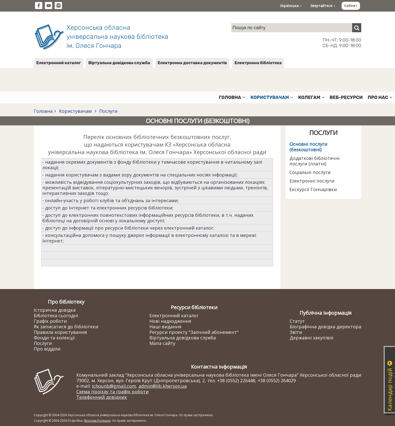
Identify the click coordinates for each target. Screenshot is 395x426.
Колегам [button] (311, 97)
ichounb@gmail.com (114, 386)
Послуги (107, 111)
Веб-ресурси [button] (346, 97)
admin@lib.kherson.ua (163, 386)
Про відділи (47, 349)
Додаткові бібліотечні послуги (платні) (314, 160)
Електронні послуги (311, 181)
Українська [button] (291, 5)
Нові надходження (170, 321)
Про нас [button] (380, 97)
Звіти (296, 332)
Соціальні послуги (310, 172)
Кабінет (350, 5)
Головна (43, 111)
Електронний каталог (58, 62)
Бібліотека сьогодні (56, 315)
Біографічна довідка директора (325, 327)
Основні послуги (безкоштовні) (308, 146)
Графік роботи (50, 321)
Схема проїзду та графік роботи (112, 391)
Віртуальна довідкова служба (119, 62)
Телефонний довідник (101, 397)
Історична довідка (55, 310)
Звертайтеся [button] (323, 5)
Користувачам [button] (271, 97)
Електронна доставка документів (192, 62)
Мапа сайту (162, 343)
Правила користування (60, 332)
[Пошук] (356, 27)
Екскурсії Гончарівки (313, 189)
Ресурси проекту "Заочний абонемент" (194, 332)
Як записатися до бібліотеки (66, 327)
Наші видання (165, 327)
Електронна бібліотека (258, 62)
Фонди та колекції (54, 338)
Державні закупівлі (311, 338)
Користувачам (75, 111)
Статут (297, 321)
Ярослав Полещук (97, 420)
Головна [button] (232, 97)
